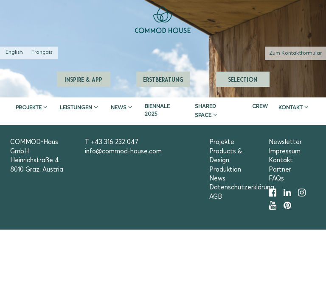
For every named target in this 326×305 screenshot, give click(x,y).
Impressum (285, 151)
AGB (215, 197)
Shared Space (205, 111)
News (118, 108)
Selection (242, 79)
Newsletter (285, 142)
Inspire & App (83, 79)
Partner (280, 169)
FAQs (276, 178)
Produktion (225, 169)
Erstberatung (163, 79)
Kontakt (290, 108)
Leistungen (76, 108)
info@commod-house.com (123, 151)
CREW (260, 106)
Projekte (29, 108)
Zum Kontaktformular (295, 53)
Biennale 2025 (157, 110)
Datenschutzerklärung (241, 187)
